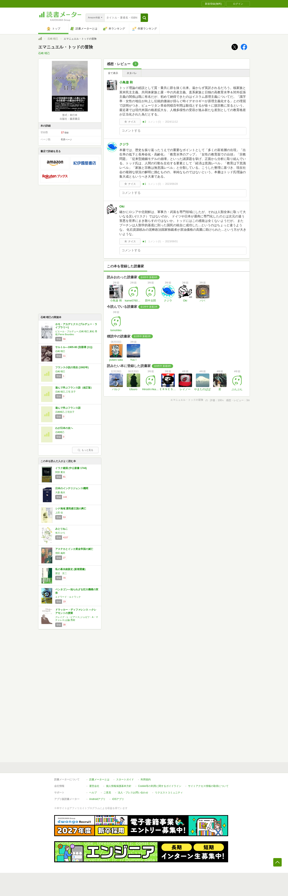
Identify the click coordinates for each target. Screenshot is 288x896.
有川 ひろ (60, 533)
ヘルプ (93, 792)
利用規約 (146, 779)
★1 (144, 183)
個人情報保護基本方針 (118, 786)
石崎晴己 (60, 432)
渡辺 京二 (61, 573)
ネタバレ (132, 73)
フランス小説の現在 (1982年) (72, 367)
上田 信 (59, 512)
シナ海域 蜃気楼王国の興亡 (70, 508)
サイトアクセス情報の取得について (208, 786)
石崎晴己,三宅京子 (64, 412)
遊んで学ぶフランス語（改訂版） (74, 387)
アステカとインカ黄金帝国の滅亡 (74, 549)
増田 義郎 (60, 553)
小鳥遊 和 (126, 82)
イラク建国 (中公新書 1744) (71, 468)
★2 (144, 121)
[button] (144, 17)
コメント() (154, 122)
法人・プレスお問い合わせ (133, 792)
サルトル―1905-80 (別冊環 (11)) (73, 347)
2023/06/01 (171, 241)
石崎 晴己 (52, 38)
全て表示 (113, 73)
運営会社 (94, 786)
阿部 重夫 (60, 472)
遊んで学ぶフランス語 (68, 407)
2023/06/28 (171, 184)
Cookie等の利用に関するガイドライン (159, 786)
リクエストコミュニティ (169, 792)
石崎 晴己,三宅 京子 (65, 391)
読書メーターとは (99, 779)
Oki (121, 206)
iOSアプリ (118, 799)
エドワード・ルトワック (68, 597)
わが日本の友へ (64, 428)
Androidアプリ (97, 799)
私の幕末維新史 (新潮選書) (70, 569)
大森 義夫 (60, 492)
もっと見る (85, 450)
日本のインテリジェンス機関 (71, 488)
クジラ (124, 144)
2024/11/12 (171, 122)
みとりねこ (61, 528)
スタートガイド (125, 779)
